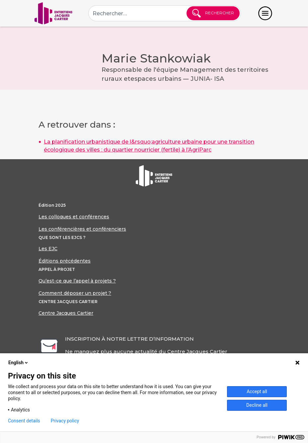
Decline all (257, 405)
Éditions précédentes (64, 261)
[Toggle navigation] (265, 13)
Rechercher (213, 13)
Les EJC (47, 249)
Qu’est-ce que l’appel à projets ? (77, 281)
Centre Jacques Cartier (65, 313)
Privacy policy (65, 420)
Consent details (24, 420)
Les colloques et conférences (73, 217)
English (18, 362)
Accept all (257, 391)
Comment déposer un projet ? (74, 293)
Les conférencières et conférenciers (82, 229)
